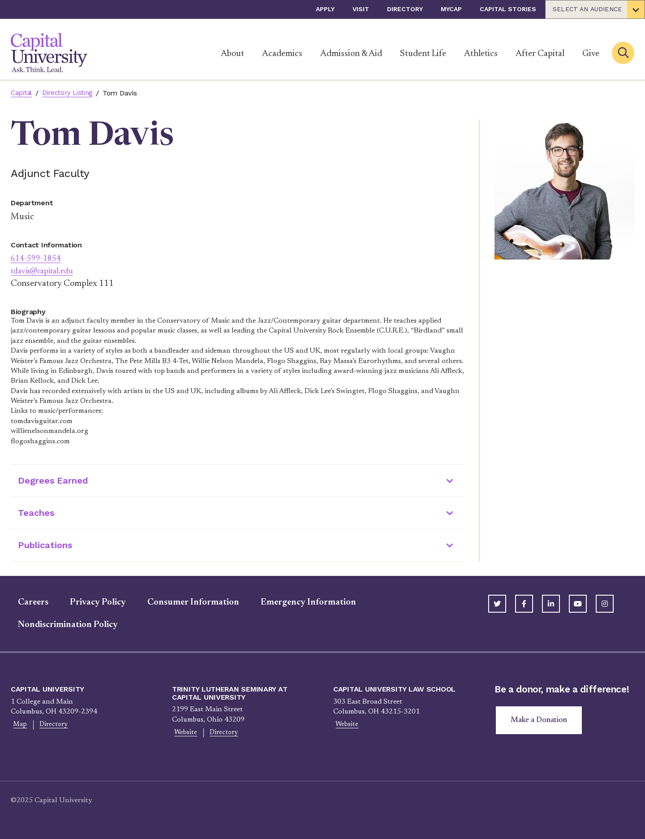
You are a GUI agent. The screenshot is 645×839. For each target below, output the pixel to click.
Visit (361, 9)
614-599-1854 (38, 258)
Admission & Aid (351, 53)
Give (590, 53)
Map (18, 725)
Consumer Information (186, 602)
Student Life (423, 53)
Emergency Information (301, 602)
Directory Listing (71, 93)
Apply (325, 9)
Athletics (481, 53)
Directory (405, 9)
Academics (282, 53)
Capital (22, 93)
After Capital (540, 53)
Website (183, 733)
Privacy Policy (91, 602)
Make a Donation (541, 721)
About (232, 53)
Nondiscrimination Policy (61, 624)
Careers (26, 602)
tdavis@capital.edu (46, 271)
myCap (451, 9)
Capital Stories (508, 9)
